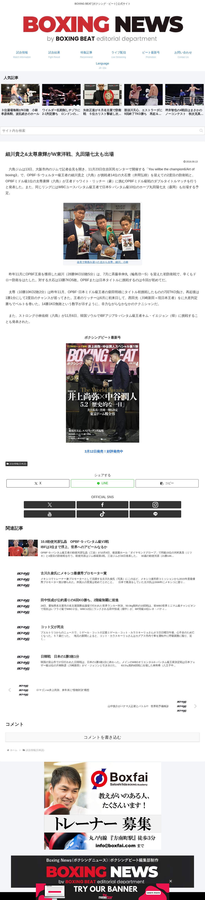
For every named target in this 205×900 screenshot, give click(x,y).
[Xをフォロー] (81, 504)
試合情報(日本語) (16, 463)
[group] (20, 101)
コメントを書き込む (102, 730)
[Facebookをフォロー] (90, 504)
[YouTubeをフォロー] (106, 504)
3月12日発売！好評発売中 (104, 451)
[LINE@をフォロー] (123, 504)
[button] (198, 100)
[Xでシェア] (37, 483)
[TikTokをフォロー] (115, 504)
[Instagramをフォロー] (98, 504)
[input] (102, 131)
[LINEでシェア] (102, 483)
